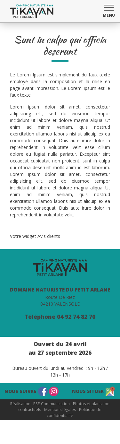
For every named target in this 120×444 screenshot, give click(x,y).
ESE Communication (51, 403)
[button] (109, 10)
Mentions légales (60, 409)
